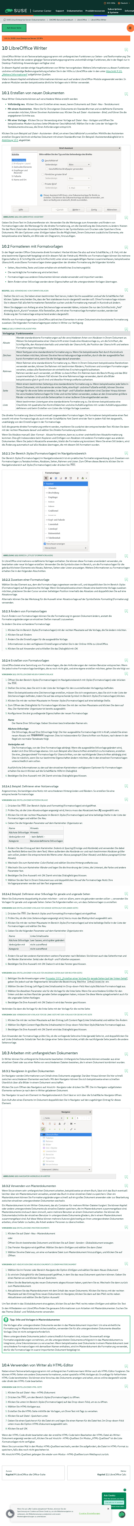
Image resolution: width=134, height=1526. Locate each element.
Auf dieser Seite (14, 28)
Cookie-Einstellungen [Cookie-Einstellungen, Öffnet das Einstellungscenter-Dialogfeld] (89, 1513)
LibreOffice (82, 20)
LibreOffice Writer (98, 20)
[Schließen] (108, 1509)
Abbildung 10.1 (10, 140)
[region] (61, 1513)
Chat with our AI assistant (114, 1502)
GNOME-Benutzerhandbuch (61, 20)
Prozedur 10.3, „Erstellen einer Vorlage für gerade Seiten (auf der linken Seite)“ (86, 978)
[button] (10, 1514)
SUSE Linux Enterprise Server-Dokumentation (26, 20)
